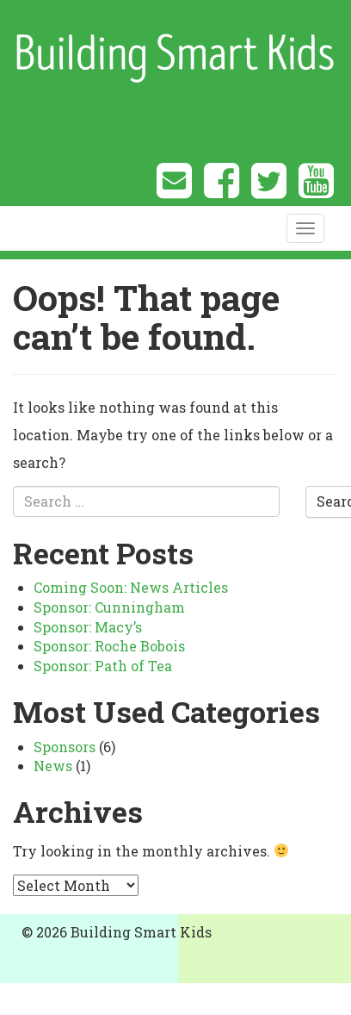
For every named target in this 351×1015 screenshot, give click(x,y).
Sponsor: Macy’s (88, 627)
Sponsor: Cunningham (109, 607)
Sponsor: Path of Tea (103, 666)
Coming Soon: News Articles (131, 587)
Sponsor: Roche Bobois (109, 646)
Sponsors (64, 747)
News (53, 766)
